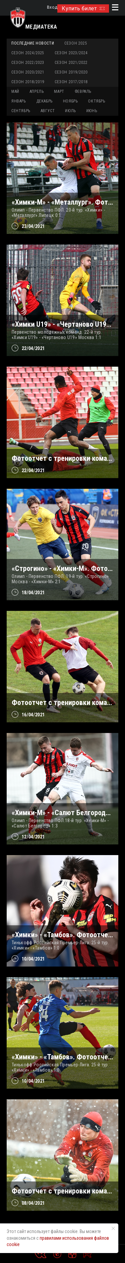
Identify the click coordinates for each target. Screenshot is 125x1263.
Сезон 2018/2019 (27, 82)
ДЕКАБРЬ (44, 101)
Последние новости (32, 43)
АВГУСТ (48, 110)
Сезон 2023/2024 (71, 53)
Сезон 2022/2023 (27, 62)
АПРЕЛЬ (37, 91)
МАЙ (15, 91)
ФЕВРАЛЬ (83, 91)
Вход (52, 7)
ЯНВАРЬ (18, 101)
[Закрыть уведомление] (113, 1228)
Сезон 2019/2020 (71, 72)
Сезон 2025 (75, 43)
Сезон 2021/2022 (71, 62)
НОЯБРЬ (70, 101)
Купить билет (83, 8)
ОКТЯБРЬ (96, 101)
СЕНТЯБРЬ (20, 110)
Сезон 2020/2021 (27, 72)
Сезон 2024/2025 (27, 53)
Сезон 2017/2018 (71, 82)
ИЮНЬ (91, 110)
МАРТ (59, 91)
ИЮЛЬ (70, 110)
